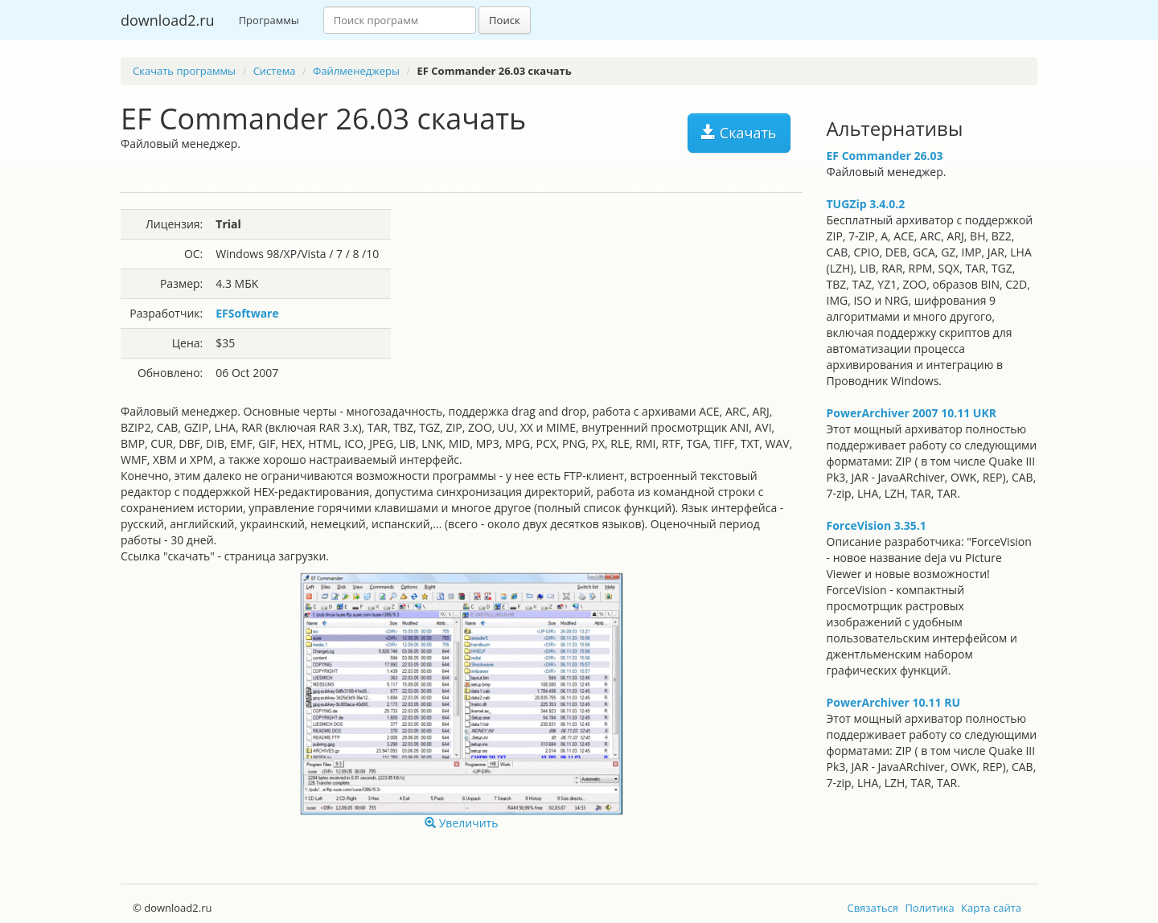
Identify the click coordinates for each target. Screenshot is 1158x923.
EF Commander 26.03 (885, 155)
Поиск (504, 20)
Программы (269, 20)
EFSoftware (247, 313)
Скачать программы (184, 71)
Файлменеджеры (356, 71)
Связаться (872, 907)
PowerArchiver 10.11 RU (893, 702)
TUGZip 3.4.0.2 (866, 203)
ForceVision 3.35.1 (876, 525)
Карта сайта (991, 907)
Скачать (738, 132)
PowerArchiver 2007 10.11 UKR (911, 412)
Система (274, 71)
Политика (929, 907)
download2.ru (168, 20)
